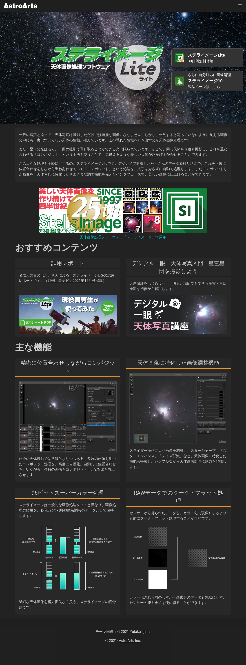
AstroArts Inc (129, 641)
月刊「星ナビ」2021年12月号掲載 (75, 281)
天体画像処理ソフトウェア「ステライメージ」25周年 (123, 237)
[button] (240, 6)
